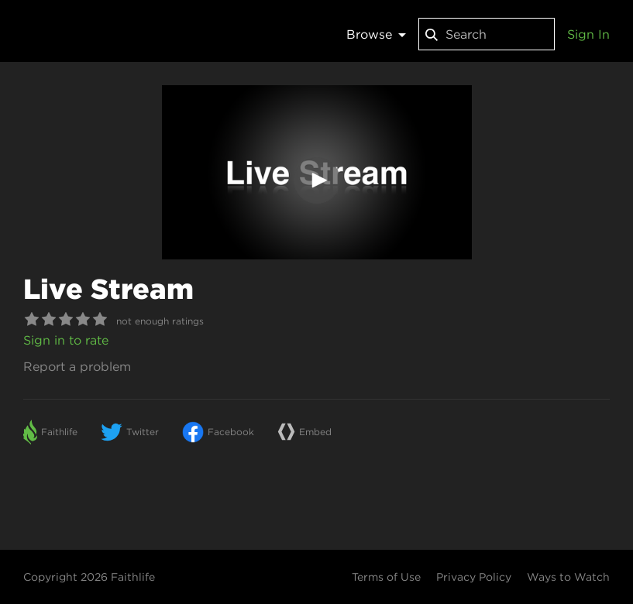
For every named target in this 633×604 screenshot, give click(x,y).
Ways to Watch (568, 577)
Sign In (588, 34)
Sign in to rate (65, 340)
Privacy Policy (473, 577)
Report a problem (77, 366)
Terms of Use (386, 577)
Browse (376, 34)
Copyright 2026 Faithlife (89, 577)
